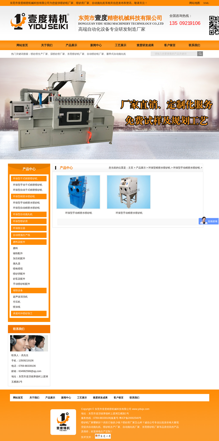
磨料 (15, 248)
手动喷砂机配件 (21, 283)
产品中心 (29, 169)
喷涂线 (16, 306)
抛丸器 (16, 263)
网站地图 (194, 2)
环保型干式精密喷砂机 (25, 178)
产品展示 (71, 45)
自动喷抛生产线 (21, 235)
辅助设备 (18, 290)
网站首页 (22, 45)
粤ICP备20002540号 (130, 418)
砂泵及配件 (19, 278)
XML (206, 2)
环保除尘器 (19, 228)
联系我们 (194, 45)
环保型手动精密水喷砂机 (26, 202)
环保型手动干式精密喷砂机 (27, 184)
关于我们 (46, 45)
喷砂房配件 (19, 273)
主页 (130, 167)
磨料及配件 (19, 242)
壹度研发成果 (145, 45)
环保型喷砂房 (20, 221)
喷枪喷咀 (18, 268)
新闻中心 (96, 45)
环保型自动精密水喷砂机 (26, 207)
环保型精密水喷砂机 (24, 196)
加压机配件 (19, 258)
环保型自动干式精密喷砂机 (27, 189)
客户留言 (169, 45)
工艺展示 (120, 45)
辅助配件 (18, 253)
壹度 (101, 17)
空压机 (16, 301)
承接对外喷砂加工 (23, 313)
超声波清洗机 (20, 296)
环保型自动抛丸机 (23, 214)
